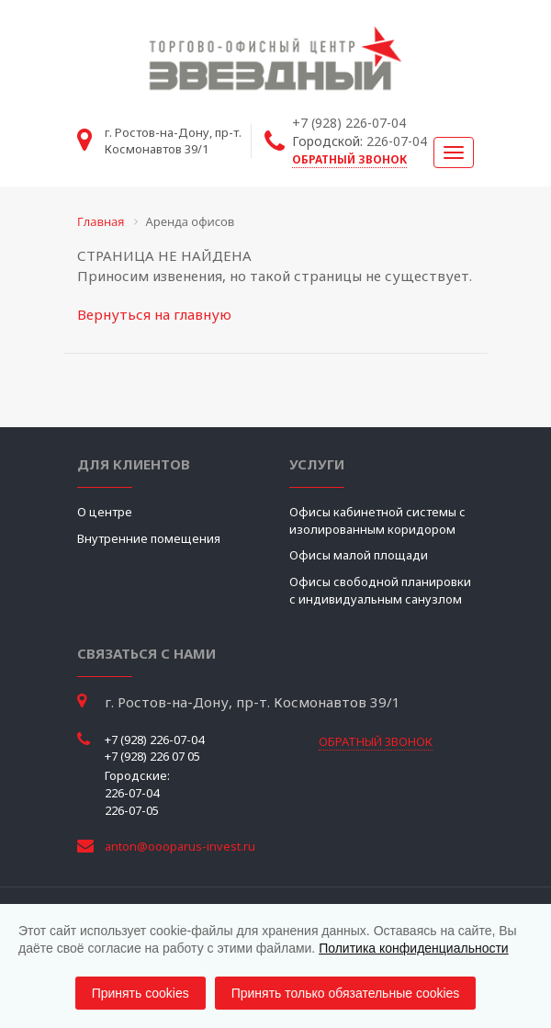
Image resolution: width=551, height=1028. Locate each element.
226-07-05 (132, 810)
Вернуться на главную (154, 314)
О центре (104, 511)
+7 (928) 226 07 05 (152, 756)
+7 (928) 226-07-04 (349, 122)
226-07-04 (396, 141)
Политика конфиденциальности (414, 948)
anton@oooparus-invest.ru (180, 846)
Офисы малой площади (358, 555)
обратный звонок (349, 159)
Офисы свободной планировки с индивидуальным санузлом (380, 590)
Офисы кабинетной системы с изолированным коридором (377, 520)
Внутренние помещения (148, 538)
